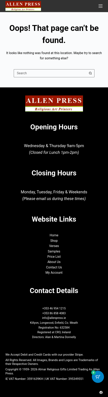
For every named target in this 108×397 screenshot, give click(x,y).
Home (54, 235)
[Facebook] (101, 392)
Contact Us (54, 267)
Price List (54, 257)
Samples (54, 251)
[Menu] (101, 6)
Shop (54, 241)
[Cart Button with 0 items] (98, 377)
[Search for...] (50, 73)
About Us (54, 262)
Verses (54, 246)
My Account (54, 272)
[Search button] (90, 73)
